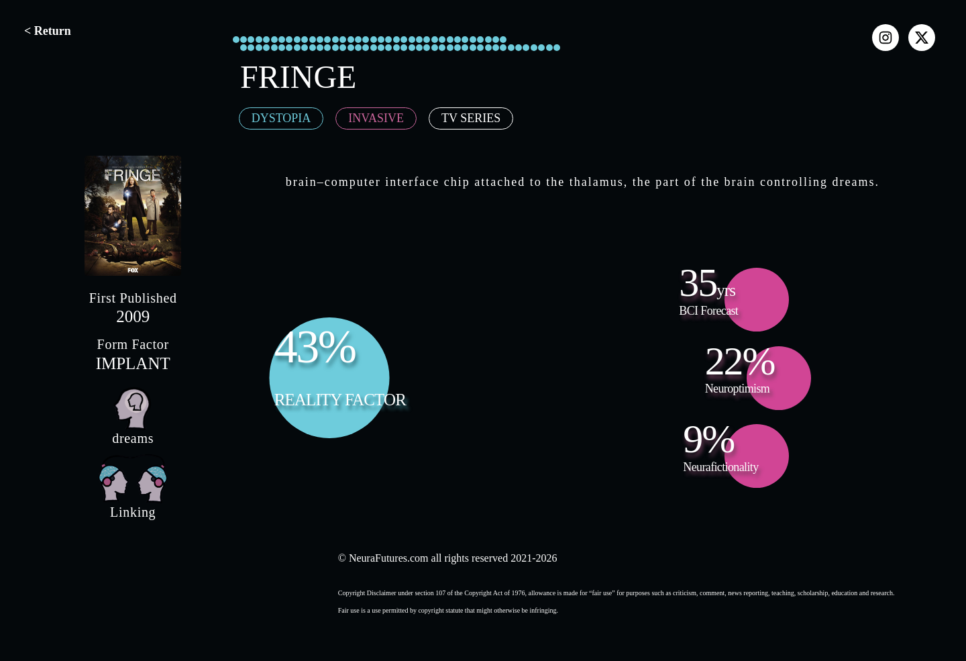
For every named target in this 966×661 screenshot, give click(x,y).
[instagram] (885, 37)
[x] (921, 37)
